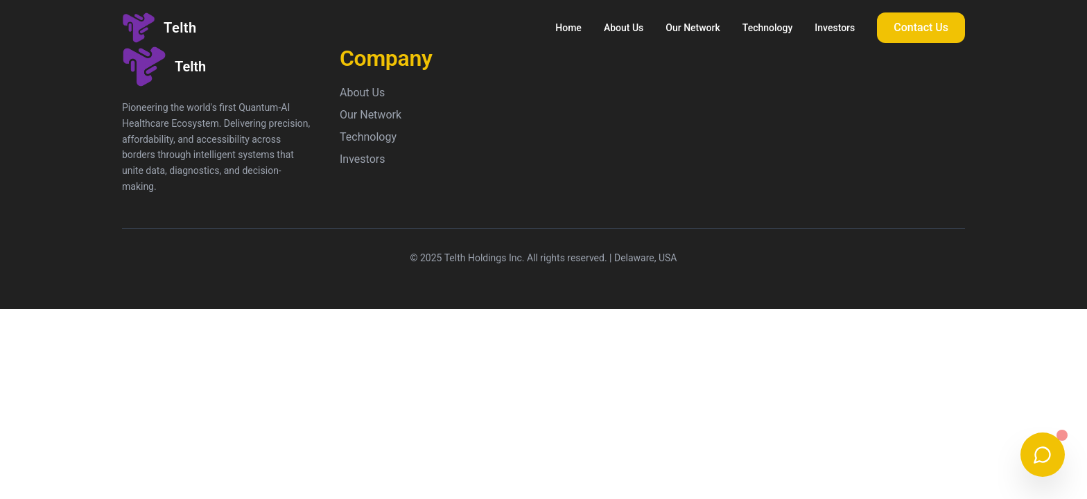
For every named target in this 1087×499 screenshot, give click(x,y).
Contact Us (921, 27)
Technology (767, 27)
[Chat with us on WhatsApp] (1042, 454)
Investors (835, 27)
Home (568, 27)
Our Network (693, 27)
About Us (623, 27)
